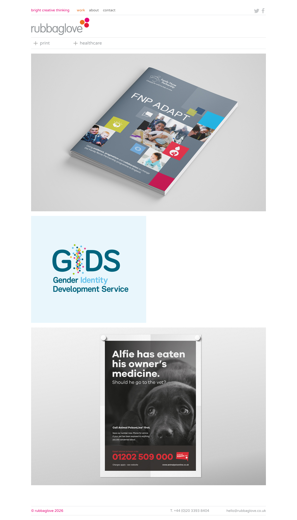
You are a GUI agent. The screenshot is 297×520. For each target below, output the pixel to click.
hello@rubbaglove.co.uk (246, 511)
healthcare (91, 43)
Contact (109, 10)
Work (81, 10)
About (94, 10)
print (45, 43)
